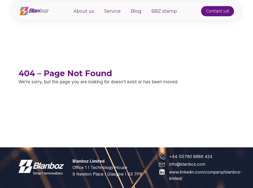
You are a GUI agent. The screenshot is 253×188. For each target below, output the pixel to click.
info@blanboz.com (187, 164)
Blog (136, 11)
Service (112, 11)
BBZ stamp (164, 11)
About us (84, 11)
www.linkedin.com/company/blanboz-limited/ (205, 175)
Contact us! (217, 11)
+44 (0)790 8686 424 (190, 156)
